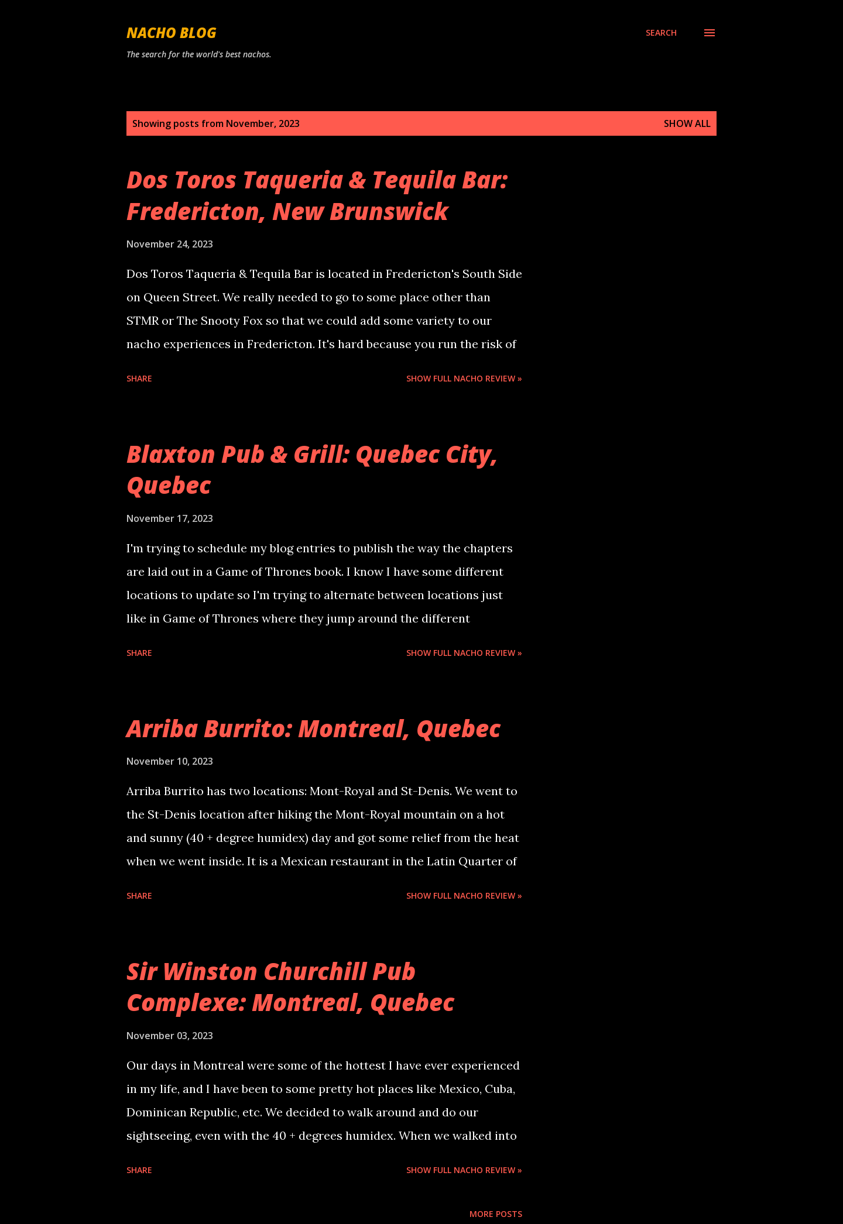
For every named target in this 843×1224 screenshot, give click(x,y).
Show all (687, 123)
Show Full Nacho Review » (464, 378)
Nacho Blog (171, 32)
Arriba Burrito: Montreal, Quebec (313, 728)
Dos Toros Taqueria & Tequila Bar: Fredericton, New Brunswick (317, 194)
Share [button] (139, 378)
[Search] (661, 33)
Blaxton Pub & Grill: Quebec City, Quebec (312, 469)
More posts (496, 1213)
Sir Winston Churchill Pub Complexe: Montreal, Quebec (290, 986)
